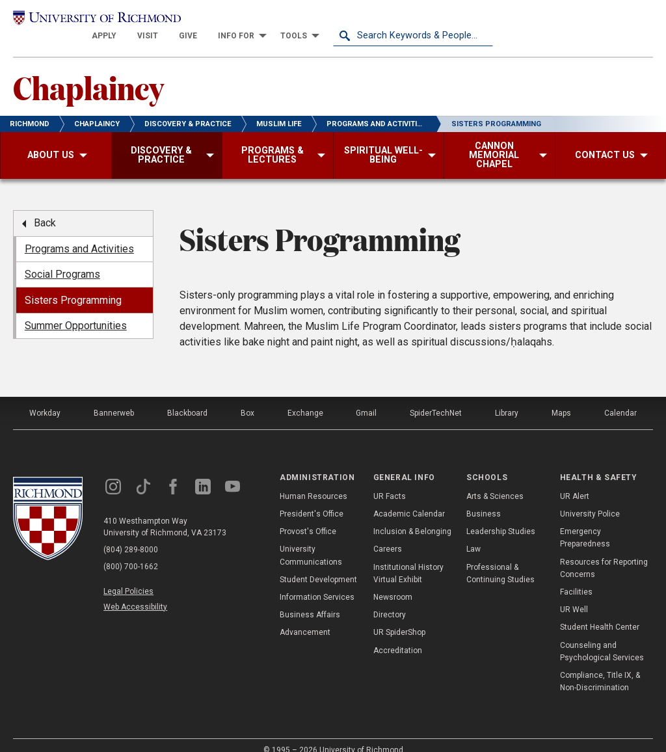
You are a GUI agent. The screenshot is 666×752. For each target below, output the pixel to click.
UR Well (574, 594)
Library (506, 398)
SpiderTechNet (436, 398)
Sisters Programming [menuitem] (73, 285)
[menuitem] (264, 21)
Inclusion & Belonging (412, 516)
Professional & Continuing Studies (500, 558)
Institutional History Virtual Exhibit (408, 558)
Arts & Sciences (495, 481)
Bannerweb (114, 398)
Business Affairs (310, 599)
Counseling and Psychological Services (602, 636)
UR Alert (574, 481)
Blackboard (187, 398)
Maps (561, 398)
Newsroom (392, 582)
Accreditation (397, 635)
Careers (387, 534)
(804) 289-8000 (130, 535)
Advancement (305, 618)
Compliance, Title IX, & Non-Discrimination (600, 666)
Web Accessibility (135, 592)
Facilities (576, 577)
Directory (389, 599)
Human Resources (313, 481)
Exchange (305, 398)
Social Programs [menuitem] (62, 259)
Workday (44, 398)
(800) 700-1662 (130, 552)
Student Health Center (599, 612)
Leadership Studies (500, 516)
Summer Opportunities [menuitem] (76, 310)
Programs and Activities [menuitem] (79, 234)
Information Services (317, 582)
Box (247, 398)
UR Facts (389, 481)
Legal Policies (128, 577)
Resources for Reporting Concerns (604, 553)
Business (483, 499)
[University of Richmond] (93, 21)
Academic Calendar (409, 499)
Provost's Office (308, 516)
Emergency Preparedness (585, 522)
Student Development (318, 564)
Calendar (620, 398)
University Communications (311, 541)
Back (45, 208)
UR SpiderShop (399, 618)
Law (473, 534)
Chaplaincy (88, 72)
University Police (590, 499)
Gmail (366, 398)
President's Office (311, 499)
